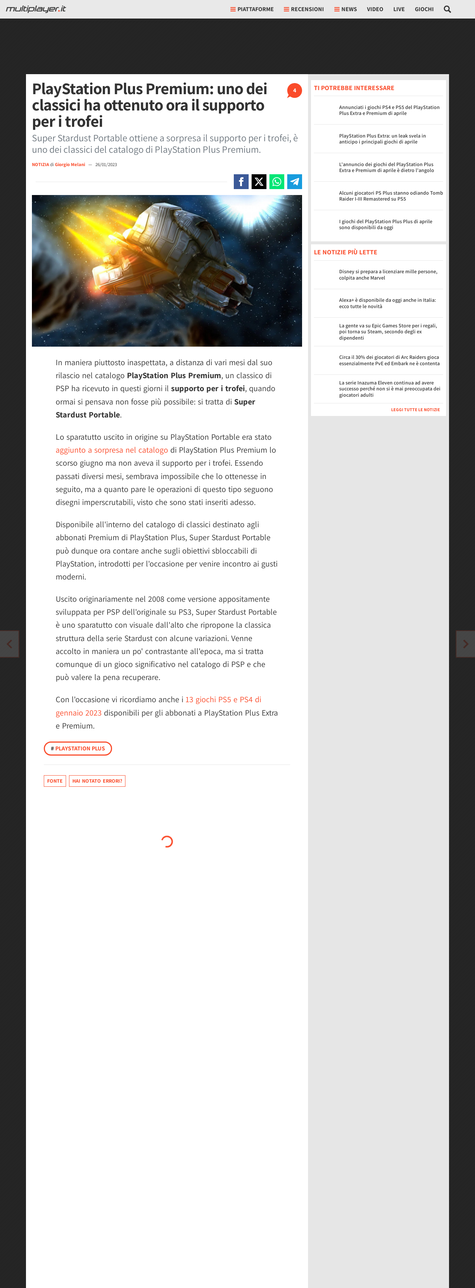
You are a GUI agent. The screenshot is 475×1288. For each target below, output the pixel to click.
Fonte (55, 780)
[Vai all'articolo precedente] (465, 644)
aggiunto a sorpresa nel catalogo (112, 450)
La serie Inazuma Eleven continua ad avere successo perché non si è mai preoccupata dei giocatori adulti (389, 389)
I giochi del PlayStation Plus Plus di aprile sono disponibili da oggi (385, 224)
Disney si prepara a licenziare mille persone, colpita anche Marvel (388, 274)
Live (399, 9)
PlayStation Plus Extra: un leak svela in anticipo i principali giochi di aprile (382, 138)
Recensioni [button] (304, 9)
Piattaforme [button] (252, 9)
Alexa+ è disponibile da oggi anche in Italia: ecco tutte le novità (387, 303)
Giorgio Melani (70, 164)
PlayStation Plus (78, 748)
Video (375, 9)
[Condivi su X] (259, 181)
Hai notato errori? (97, 780)
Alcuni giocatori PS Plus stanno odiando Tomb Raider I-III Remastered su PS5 (391, 195)
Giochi (424, 9)
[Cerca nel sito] (447, 9)
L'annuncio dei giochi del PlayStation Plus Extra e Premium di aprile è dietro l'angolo (386, 167)
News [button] (345, 9)
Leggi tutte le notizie (415, 409)
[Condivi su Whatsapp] (276, 181)
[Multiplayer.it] (36, 9)
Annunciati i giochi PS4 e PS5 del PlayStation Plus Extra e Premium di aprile (389, 110)
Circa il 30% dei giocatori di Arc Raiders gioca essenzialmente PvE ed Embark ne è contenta (389, 360)
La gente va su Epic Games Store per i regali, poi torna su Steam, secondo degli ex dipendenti (388, 331)
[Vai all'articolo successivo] (9, 644)
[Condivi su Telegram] (294, 181)
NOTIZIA (40, 164)
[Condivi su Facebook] (241, 181)
